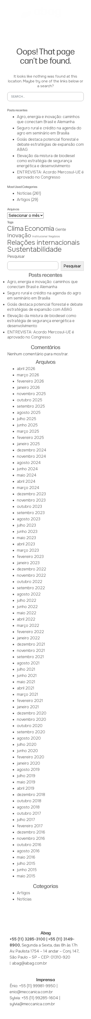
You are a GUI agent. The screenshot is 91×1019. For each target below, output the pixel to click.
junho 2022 (27, 606)
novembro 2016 (31, 838)
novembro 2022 (31, 575)
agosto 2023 (28, 519)
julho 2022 (26, 600)
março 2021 (27, 694)
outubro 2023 (29, 506)
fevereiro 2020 (30, 757)
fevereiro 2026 (30, 381)
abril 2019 (25, 788)
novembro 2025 (31, 393)
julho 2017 (26, 819)
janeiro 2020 (28, 763)
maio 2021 (26, 681)
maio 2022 (26, 612)
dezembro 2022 (31, 569)
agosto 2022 (29, 594)
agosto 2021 (28, 663)
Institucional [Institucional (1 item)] (40, 236)
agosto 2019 (28, 769)
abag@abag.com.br (29, 963)
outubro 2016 (29, 844)
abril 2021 (25, 688)
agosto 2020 (29, 738)
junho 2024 (27, 468)
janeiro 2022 (28, 638)
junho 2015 (27, 869)
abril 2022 (26, 619)
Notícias (24, 193)
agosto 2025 (29, 412)
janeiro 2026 (28, 387)
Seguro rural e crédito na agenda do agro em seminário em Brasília (49, 131)
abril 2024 (26, 481)
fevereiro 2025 (30, 437)
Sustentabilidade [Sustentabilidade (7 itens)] (34, 249)
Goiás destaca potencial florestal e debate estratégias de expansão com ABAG (50, 144)
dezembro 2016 (31, 832)
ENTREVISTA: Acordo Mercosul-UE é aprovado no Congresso (50, 175)
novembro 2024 (31, 456)
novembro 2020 (31, 719)
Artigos (23, 199)
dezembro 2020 (31, 713)
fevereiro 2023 (30, 556)
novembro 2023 (31, 500)
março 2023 (28, 550)
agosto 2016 (28, 851)
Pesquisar (16, 256)
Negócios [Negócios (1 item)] (54, 236)
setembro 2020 (31, 731)
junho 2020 (27, 750)
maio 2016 (26, 857)
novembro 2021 (31, 650)
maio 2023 (26, 537)
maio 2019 (26, 782)
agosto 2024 (29, 462)
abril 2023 (26, 544)
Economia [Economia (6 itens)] (39, 228)
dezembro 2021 (31, 644)
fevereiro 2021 (30, 700)
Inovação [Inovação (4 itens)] (19, 235)
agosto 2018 (28, 807)
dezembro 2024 (31, 450)
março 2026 (28, 374)
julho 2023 (26, 525)
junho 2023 (27, 531)
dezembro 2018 (31, 794)
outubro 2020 (29, 725)
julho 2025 (26, 418)
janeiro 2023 (28, 562)
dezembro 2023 (31, 493)
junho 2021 (27, 675)
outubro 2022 (29, 581)
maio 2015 (26, 876)
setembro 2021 (30, 656)
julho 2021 (26, 669)
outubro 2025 (29, 400)
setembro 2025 (31, 406)
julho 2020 (26, 744)
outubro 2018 (29, 800)
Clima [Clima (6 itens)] (15, 228)
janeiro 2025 (28, 443)
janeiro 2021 (28, 706)
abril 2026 (26, 368)
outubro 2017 (29, 813)
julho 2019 (26, 775)
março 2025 (28, 431)
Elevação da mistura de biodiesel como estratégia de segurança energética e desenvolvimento (46, 160)
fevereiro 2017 (30, 825)
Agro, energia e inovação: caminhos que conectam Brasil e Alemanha (48, 119)
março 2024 (28, 487)
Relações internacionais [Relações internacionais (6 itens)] (43, 242)
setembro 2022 (31, 587)
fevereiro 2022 (30, 631)
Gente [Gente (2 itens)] (60, 229)
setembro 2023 (31, 512)
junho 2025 (27, 425)
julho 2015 (26, 863)
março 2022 (28, 625)
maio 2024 (26, 475)
